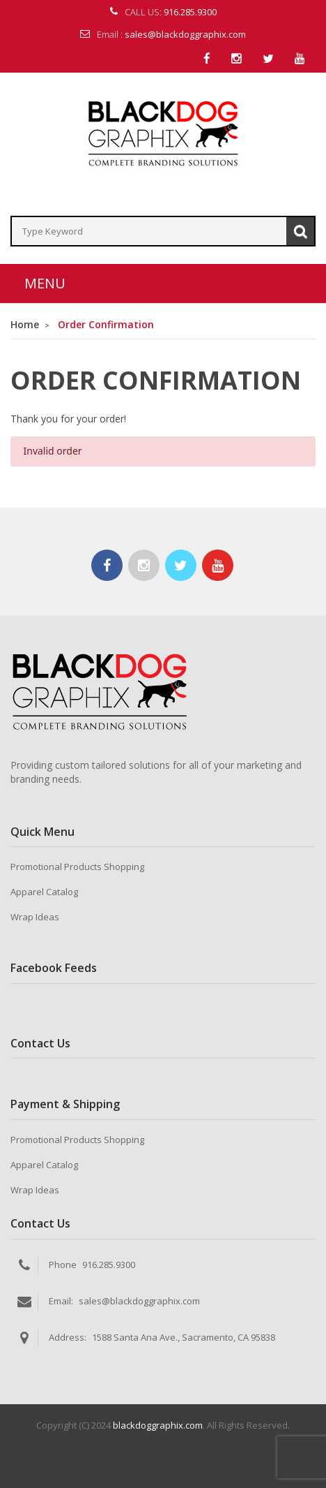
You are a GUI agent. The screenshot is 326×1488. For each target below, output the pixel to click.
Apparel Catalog (44, 891)
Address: (67, 1337)
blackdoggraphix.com (158, 1425)
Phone (63, 1264)
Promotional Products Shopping (77, 866)
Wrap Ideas (34, 917)
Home (24, 324)
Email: (61, 1301)
